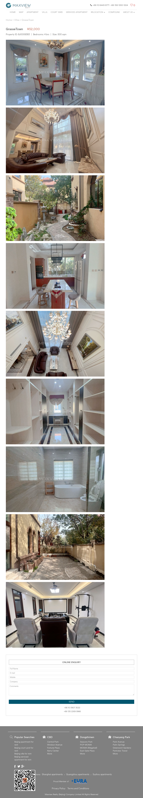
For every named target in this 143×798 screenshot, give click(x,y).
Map (21, 12)
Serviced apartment (77, 12)
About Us (129, 12)
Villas (16, 20)
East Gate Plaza (87, 750)
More (49, 753)
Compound (114, 12)
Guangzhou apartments (77, 774)
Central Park (53, 741)
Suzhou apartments (102, 774)
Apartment (33, 12)
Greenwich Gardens (122, 747)
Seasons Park (86, 741)
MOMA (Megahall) (88, 747)
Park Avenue (118, 741)
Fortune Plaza (53, 747)
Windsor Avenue (54, 744)
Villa (44, 12)
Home (13, 12)
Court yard (57, 12)
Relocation (98, 12)
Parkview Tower (120, 750)
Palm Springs (119, 744)
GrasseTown (28, 20)
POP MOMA (86, 744)
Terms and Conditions (78, 788)
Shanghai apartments (52, 774)
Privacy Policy (58, 788)
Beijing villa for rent (22, 753)
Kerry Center (53, 750)
